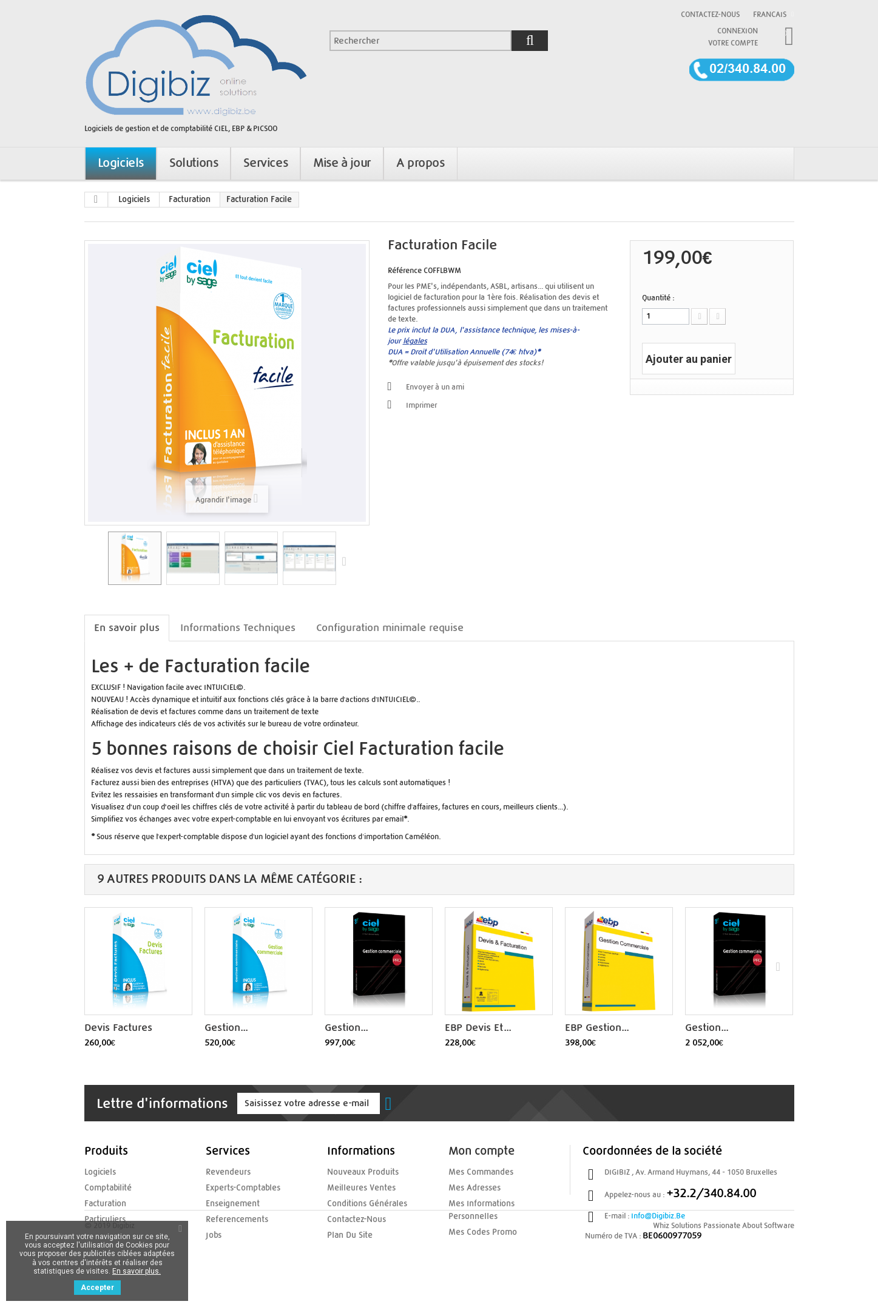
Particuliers (102, 1217)
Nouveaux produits (359, 1172)
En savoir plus (127, 628)
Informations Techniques (237, 628)
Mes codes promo (478, 1230)
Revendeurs (226, 1172)
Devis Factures (118, 1028)
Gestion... (226, 1028)
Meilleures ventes (357, 1187)
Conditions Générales (362, 1202)
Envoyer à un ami (435, 387)
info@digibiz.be (658, 1216)
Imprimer (421, 405)
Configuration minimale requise (390, 628)
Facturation (190, 199)
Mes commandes (477, 1172)
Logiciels (134, 199)
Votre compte (733, 43)
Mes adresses (472, 1187)
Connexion (737, 31)
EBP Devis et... (478, 1028)
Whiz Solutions (677, 1277)
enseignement (230, 1202)
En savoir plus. (136, 1271)
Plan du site (346, 1233)
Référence (405, 270)
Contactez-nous (710, 14)
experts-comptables (239, 1187)
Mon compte (481, 1151)
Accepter (97, 1287)
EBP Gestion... (597, 1028)
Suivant (347, 561)
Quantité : (658, 298)
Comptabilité (105, 1187)
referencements (233, 1217)
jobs (213, 1233)
